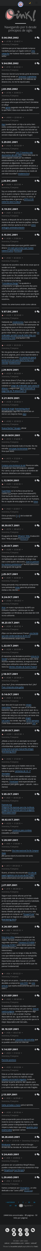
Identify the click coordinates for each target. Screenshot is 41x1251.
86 (34, 1202)
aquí (24, 414)
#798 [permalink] (8, 92)
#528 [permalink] (8, 315)
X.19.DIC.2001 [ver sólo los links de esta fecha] (10, 209)
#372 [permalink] (8, 439)
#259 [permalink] (8, 649)
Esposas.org (7, 804)
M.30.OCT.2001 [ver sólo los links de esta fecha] (10, 525)
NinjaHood (8, 1170)
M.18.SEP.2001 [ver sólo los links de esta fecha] (10, 1029)
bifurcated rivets (9, 812)
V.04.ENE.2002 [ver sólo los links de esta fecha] (10, 63)
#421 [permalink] (8, 508)
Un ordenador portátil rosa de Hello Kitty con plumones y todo (20, 335)
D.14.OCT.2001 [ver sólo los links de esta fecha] (10, 694)
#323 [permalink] (8, 373)
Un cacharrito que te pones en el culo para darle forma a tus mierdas (19, 360)
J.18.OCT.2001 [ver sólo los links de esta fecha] (10, 673)
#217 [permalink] (8, 797)
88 (16, 1206)
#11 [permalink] (7, 1140)
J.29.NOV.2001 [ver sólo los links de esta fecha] (10, 369)
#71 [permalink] (8, 865)
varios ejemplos (32, 720)
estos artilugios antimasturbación (19, 226)
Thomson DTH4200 (26, 942)
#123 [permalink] (8, 1053)
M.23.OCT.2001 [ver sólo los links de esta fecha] (10, 622)
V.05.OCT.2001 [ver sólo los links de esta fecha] (10, 794)
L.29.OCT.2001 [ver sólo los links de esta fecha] (10, 545)
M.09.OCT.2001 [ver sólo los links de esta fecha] (10, 730)
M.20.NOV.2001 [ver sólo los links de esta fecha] (11, 435)
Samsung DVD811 (9, 945)
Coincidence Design (10, 283)
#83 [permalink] (8, 930)
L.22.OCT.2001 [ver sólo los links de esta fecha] (10, 645)
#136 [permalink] (8, 1112)
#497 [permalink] (8, 212)
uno (34, 723)
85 (29, 1202)
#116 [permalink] (8, 1032)
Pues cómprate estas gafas (13, 687)
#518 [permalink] (8, 258)
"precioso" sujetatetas (27, 76)
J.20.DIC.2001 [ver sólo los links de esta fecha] (9, 180)
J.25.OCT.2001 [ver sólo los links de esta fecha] (10, 574)
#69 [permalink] (8, 843)
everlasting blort (22, 408)
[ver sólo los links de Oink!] (2, 41)
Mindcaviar (6, 1144)
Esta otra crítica (8, 937)
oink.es (6, 1243)
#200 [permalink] (8, 734)
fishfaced (18, 250)
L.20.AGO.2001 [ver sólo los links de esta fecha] (10, 1177)
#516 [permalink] (8, 238)
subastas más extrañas (24, 1039)
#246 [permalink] (8, 677)
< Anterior (10, 1202)
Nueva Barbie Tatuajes (11, 428)
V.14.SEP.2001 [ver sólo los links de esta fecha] (10, 1049)
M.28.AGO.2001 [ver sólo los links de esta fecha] (11, 1136)
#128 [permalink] (8, 1067)
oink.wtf (34, 1243)
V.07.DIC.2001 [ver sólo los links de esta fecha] (10, 311)
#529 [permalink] (8, 345)
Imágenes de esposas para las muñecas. (18, 807)
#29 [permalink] (8, 1158)
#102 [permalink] (8, 999)
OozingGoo (24, 1188)
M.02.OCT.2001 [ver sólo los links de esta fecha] (10, 819)
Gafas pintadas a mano (11, 1105)
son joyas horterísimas (18, 448)
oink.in (27, 1243)
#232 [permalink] (8, 823)
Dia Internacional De (20, 851)
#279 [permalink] (8, 529)
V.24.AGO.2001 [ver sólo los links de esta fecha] (10, 1154)
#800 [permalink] (8, 117)
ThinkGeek (13, 781)
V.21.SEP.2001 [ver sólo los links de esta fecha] (10, 995)
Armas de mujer (8, 408)
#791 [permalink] (8, 67)
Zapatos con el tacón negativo (14, 1079)
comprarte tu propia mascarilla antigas (18, 749)
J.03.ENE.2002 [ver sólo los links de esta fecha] (10, 88)
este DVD (24, 983)
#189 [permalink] (8, 698)
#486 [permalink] (8, 184)
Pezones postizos (9, 1060)
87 (10, 1206)
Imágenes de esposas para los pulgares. (18, 810)
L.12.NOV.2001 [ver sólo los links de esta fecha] (10, 480)
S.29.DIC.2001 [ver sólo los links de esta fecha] (10, 142)
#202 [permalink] (8, 759)
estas (17, 587)
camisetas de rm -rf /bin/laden (16, 772)
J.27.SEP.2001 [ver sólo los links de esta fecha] (9, 885)
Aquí (3, 124)
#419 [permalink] (8, 484)
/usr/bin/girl (19, 1170)
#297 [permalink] (8, 578)
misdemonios (23, 173)
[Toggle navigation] (36, 3)
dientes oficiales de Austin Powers (23, 667)
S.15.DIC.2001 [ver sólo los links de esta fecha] (10, 234)
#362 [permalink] (8, 421)
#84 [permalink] (8, 973)
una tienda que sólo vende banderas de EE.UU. (20, 634)
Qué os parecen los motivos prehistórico (20, 563)
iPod (3, 607)
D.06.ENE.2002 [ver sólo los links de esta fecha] (10, 37)
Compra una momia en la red (13, 465)
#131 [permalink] (8, 1098)
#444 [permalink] (8, 145)
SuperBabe (6, 491)
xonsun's (24, 538)
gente (8, 107)
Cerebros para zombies (22, 830)
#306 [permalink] (8, 600)
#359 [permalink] (8, 401)
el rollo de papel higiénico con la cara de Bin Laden (19, 873)
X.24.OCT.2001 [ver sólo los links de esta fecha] (10, 597)
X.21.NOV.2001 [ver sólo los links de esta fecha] (10, 398)
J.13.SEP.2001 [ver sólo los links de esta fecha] (9, 1094)
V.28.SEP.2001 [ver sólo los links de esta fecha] (10, 840)
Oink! (36, 1246)
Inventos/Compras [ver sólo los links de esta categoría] (10, 44)
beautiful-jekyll (16, 1246)
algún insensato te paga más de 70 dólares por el (18, 389)
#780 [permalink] (8, 41)
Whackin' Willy (24, 536)
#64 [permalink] (8, 1181)
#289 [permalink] (8, 549)
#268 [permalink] (8, 626)
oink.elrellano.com (17, 1243)
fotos (36, 501)
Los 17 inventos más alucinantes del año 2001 (17, 153)
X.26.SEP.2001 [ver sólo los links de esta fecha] (10, 926)
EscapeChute (29, 914)
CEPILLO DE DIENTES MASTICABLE (18, 200)
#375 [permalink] (8, 458)
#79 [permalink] (8, 889)
